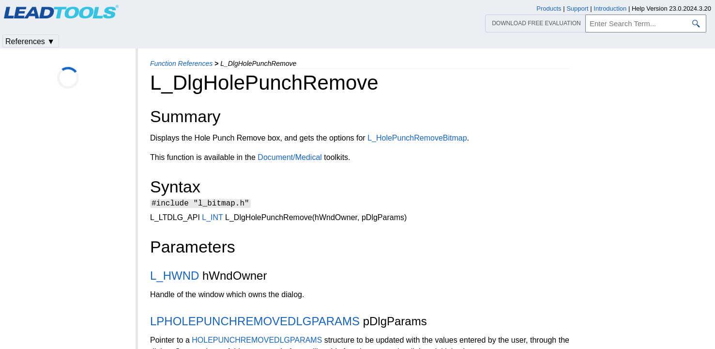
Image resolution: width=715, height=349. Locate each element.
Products (548, 8)
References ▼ (30, 41)
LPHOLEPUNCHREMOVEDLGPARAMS (255, 322)
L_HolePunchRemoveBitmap (417, 138)
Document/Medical (290, 157)
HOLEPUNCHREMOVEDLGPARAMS (257, 341)
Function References (181, 63)
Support (577, 8)
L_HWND (174, 277)
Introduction (609, 8)
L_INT (212, 219)
